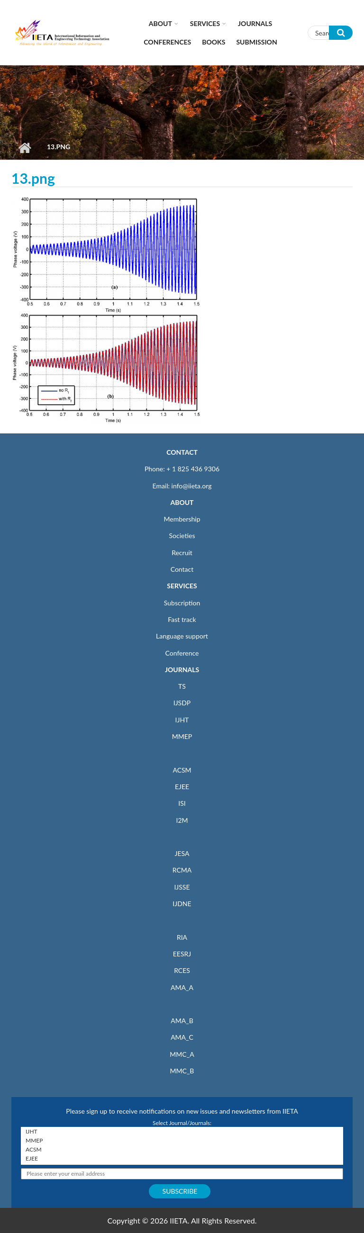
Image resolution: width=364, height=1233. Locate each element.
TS (182, 686)
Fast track (182, 619)
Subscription (182, 603)
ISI (181, 803)
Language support (182, 636)
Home (24, 148)
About (160, 23)
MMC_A (182, 1054)
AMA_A (182, 987)
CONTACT (182, 452)
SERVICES (182, 586)
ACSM (182, 770)
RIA (182, 937)
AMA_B (182, 1021)
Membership (182, 519)
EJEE (182, 787)
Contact (182, 569)
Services (205, 23)
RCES (182, 970)
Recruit (182, 553)
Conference (182, 653)
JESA (182, 853)
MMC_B (182, 1071)
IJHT (182, 720)
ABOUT (181, 502)
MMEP (182, 736)
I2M (182, 820)
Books (213, 42)
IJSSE (182, 887)
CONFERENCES (167, 42)
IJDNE (182, 904)
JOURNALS (182, 670)
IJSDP (182, 703)
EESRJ (182, 954)
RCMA (182, 870)
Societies (182, 535)
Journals (255, 23)
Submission (256, 42)
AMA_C (182, 1037)
